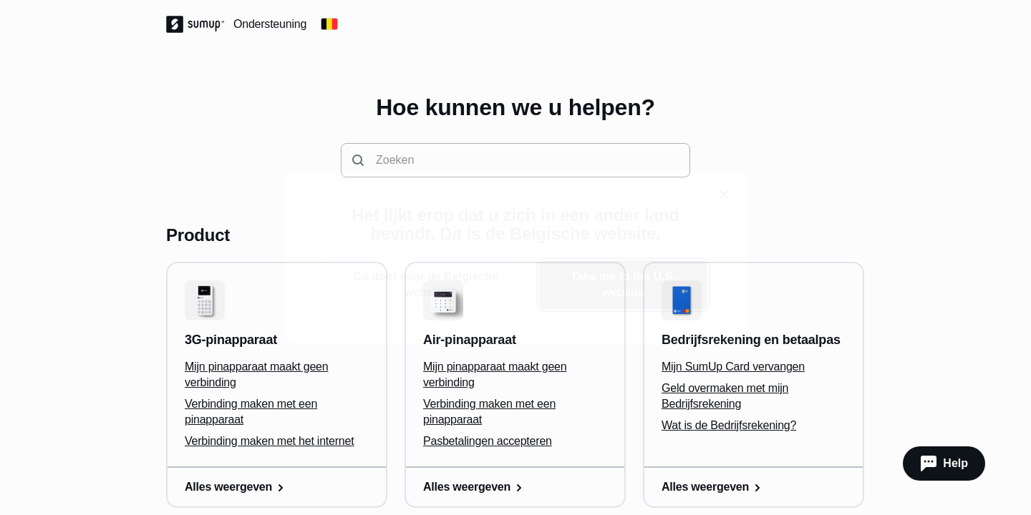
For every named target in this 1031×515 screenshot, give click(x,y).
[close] (724, 194)
